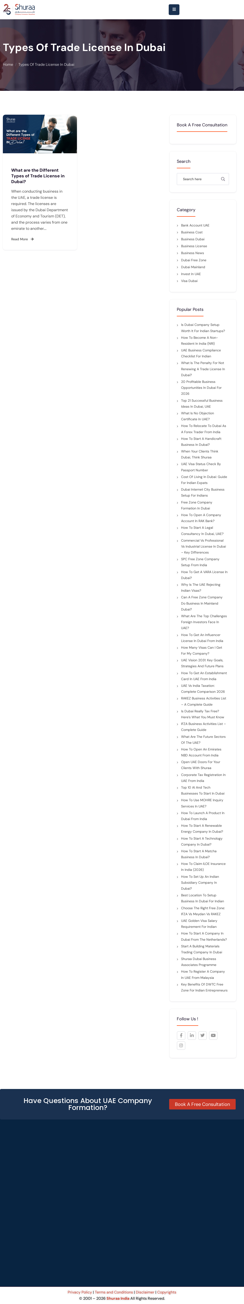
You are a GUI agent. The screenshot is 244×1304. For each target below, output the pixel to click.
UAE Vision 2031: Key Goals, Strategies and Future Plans (202, 663)
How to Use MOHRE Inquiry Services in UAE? (202, 803)
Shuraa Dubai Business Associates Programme (198, 962)
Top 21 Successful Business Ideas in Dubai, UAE (202, 403)
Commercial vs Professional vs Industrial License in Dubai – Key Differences (203, 546)
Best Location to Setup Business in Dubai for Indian (202, 898)
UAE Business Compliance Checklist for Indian (201, 353)
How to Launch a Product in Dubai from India (202, 816)
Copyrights (166, 1292)
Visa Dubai (189, 281)
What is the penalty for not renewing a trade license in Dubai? (203, 369)
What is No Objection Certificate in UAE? (197, 416)
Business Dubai (192, 239)
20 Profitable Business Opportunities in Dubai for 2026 (201, 388)
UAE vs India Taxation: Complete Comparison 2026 (203, 688)
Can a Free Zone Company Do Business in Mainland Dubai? (202, 603)
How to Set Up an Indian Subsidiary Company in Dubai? (200, 882)
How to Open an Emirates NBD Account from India (201, 752)
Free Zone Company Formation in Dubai (196, 505)
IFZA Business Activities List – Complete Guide (203, 727)
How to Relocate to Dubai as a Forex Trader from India (203, 429)
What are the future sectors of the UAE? (203, 739)
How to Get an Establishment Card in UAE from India (204, 676)
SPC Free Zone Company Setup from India (200, 562)
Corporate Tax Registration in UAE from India (203, 778)
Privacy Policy (80, 1292)
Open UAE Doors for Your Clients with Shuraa (200, 765)
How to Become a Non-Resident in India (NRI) (199, 340)
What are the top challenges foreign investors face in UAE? (204, 622)
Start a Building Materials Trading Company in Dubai (201, 949)
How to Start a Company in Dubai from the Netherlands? (204, 936)
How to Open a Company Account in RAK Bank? (201, 518)
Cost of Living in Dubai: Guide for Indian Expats (204, 480)
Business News (192, 253)
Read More (22, 239)
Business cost (192, 232)
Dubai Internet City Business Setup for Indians (202, 492)
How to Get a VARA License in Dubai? (204, 575)
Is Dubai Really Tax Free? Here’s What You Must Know (202, 714)
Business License (194, 246)
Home (8, 64)
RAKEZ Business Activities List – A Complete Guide (203, 701)
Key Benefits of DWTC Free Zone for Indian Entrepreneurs (204, 987)
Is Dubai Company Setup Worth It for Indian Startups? (203, 328)
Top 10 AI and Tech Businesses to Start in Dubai (202, 790)
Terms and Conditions (114, 1292)
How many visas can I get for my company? (201, 650)
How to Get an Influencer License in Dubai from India (202, 638)
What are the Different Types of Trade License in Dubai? (38, 176)
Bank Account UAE (195, 225)
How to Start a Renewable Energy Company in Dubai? (202, 828)
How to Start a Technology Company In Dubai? (202, 841)
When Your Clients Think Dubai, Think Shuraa (199, 454)
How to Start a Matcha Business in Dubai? (199, 854)
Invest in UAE (191, 274)
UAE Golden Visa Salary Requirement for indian (199, 924)
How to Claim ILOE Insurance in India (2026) (203, 867)
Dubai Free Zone (193, 260)
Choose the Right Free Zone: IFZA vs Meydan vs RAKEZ (203, 911)
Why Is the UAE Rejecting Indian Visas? (200, 587)
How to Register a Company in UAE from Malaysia (203, 974)
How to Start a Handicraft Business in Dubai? (201, 441)
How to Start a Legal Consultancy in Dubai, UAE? (202, 530)
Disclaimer (145, 1292)
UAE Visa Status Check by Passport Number (201, 467)
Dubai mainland (193, 267)
